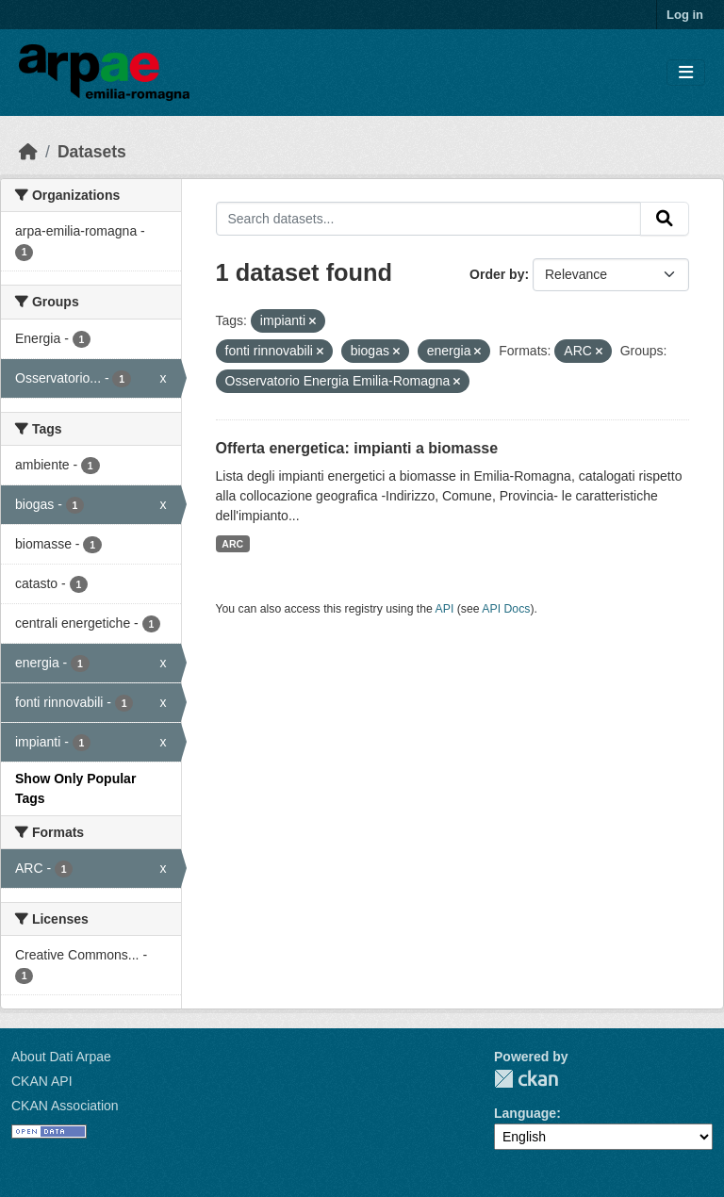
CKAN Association (65, 1105)
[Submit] (664, 219)
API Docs (506, 608)
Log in (684, 15)
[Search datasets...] (429, 219)
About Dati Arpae (61, 1056)
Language (525, 1113)
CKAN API (42, 1081)
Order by (496, 274)
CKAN (526, 1079)
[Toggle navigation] (685, 73)
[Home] (28, 151)
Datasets (92, 151)
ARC (232, 543)
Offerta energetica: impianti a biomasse (357, 448)
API (445, 608)
